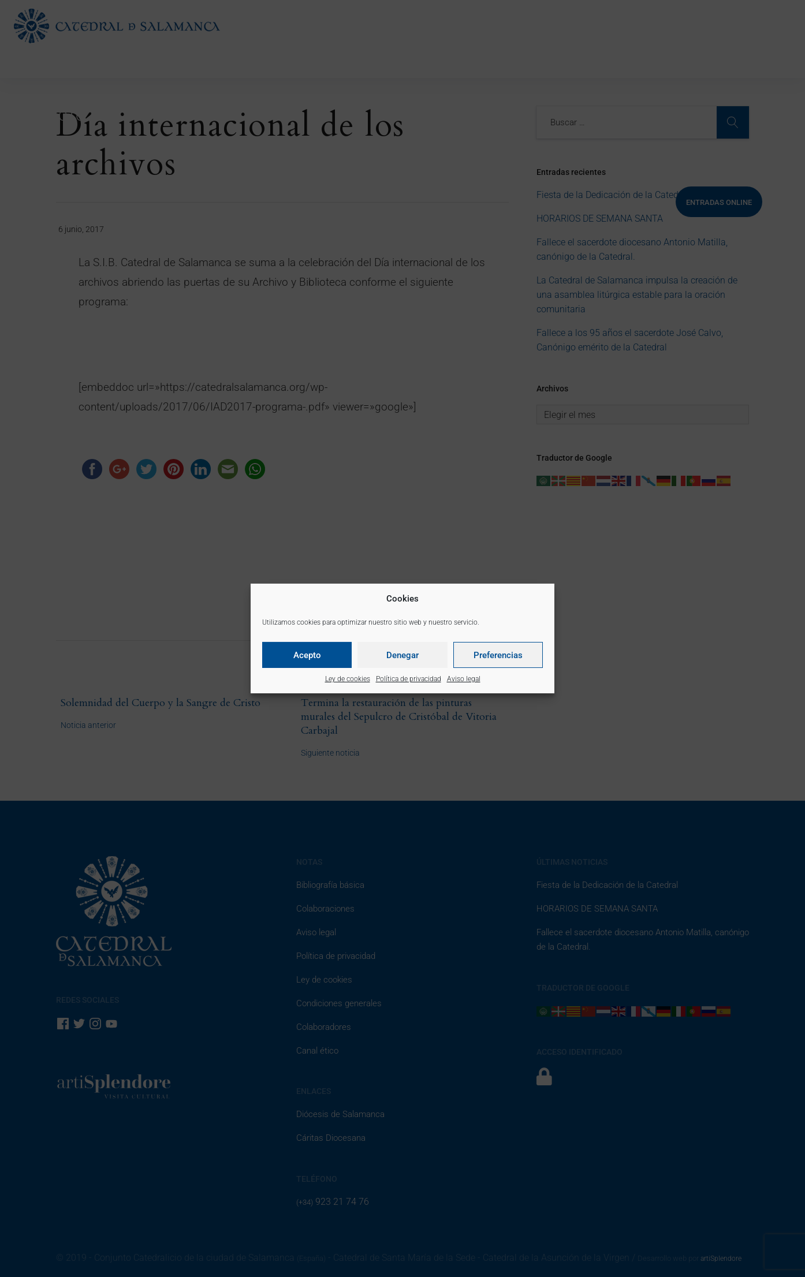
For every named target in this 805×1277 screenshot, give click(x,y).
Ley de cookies (347, 679)
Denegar (402, 655)
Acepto (307, 655)
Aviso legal (463, 679)
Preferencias (498, 655)
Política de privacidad (408, 679)
